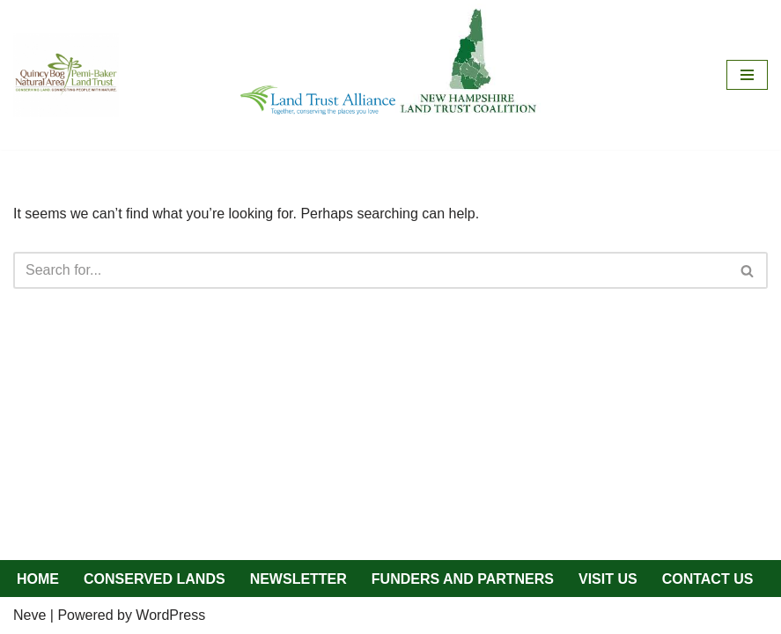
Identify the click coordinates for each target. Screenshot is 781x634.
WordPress (170, 615)
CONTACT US (708, 578)
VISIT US (607, 578)
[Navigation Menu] (747, 75)
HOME (38, 578)
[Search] (370, 270)
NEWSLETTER (298, 578)
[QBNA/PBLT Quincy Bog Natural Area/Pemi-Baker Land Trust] (66, 75)
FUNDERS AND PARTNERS (463, 578)
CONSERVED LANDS (154, 578)
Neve (29, 615)
